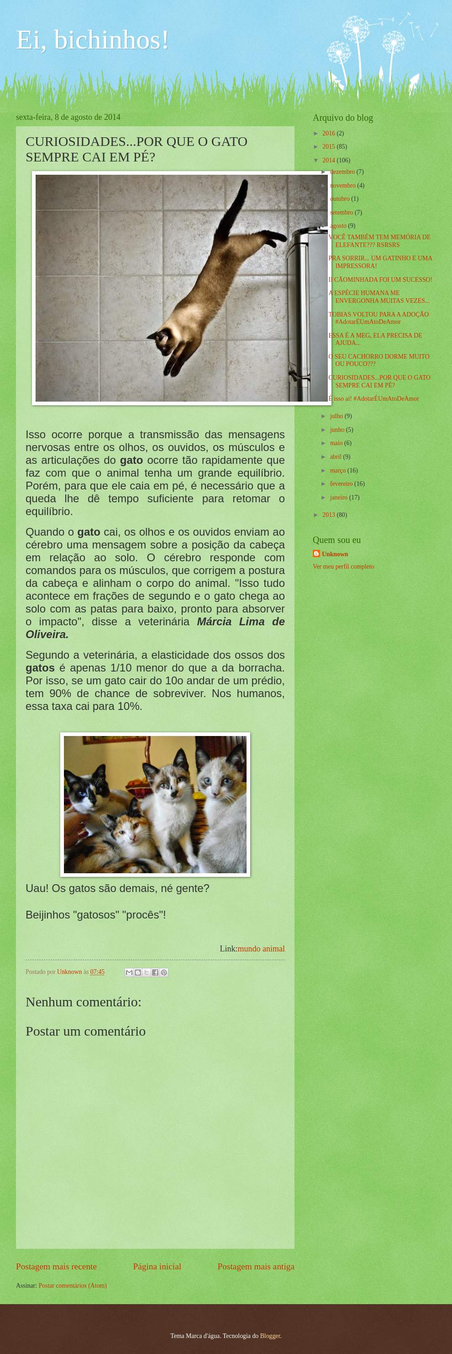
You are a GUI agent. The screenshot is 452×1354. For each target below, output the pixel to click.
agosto (339, 225)
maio (337, 443)
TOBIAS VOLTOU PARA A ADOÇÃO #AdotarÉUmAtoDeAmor (378, 318)
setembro (342, 212)
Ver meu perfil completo (343, 566)
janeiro (339, 497)
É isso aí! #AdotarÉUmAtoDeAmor (373, 398)
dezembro (343, 171)
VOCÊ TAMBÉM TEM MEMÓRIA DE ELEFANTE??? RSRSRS (379, 241)
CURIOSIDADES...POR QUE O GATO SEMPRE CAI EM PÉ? (379, 381)
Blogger (270, 1336)
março (338, 470)
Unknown (335, 554)
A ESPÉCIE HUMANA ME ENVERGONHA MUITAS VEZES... (379, 297)
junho (338, 429)
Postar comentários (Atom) (72, 1285)
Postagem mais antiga (256, 1266)
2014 (329, 160)
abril (336, 456)
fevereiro (342, 483)
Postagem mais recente (56, 1266)
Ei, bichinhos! (93, 39)
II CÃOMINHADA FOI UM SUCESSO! (380, 279)
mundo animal (261, 948)
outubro (340, 198)
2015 (329, 146)
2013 (329, 514)
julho (337, 416)
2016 (329, 133)
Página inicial (157, 1266)
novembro (343, 185)
